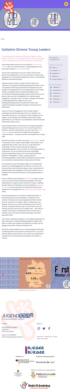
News (2, 39)
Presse (55, 336)
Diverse (34, 64)
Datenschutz (48, 336)
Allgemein (57, 87)
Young (39, 64)
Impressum (40, 336)
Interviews (56, 70)
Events (55, 67)
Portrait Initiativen (58, 79)
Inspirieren (57, 96)
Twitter (44, 328)
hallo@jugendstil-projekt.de (14, 337)
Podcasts (55, 76)
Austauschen (58, 90)
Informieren (57, 93)
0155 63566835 (11, 335)
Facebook (49, 328)
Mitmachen (57, 99)
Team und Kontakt (42, 338)
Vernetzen (57, 102)
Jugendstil (56, 73)
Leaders (4, 67)
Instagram (38, 328)
